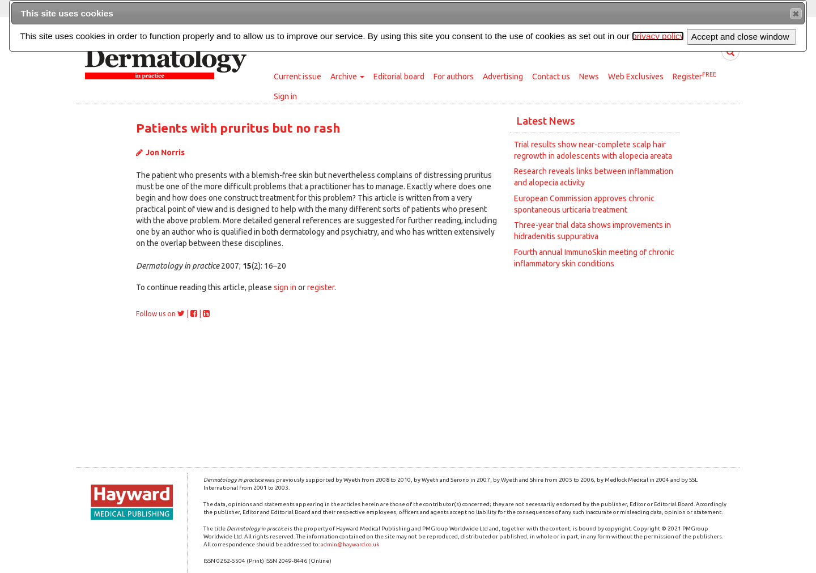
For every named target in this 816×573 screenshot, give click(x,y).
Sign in (285, 96)
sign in (285, 287)
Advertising (503, 76)
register (320, 287)
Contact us (551, 76)
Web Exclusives (636, 76)
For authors (454, 76)
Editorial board (398, 76)
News (589, 76)
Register (694, 76)
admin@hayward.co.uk (350, 544)
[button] (796, 13)
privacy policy (658, 36)
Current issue (297, 76)
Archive (347, 76)
